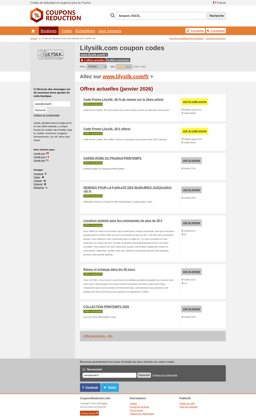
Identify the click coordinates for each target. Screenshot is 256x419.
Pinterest (38, 184)
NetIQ (104, 403)
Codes (67, 31)
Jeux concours (109, 31)
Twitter (37, 177)
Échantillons (85, 31)
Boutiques (49, 31)
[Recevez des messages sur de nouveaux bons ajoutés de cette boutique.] (52, 104)
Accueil (33, 38)
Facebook (39, 174)
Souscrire (40, 110)
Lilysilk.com (39, 153)
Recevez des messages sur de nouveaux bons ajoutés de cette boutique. (52, 92)
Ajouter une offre (187, 403)
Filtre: (83, 66)
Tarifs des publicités (188, 407)
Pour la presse (136, 410)
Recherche (216, 16)
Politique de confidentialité (47, 115)
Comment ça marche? (216, 38)
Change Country (89, 413)
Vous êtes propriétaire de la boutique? (186, 38)
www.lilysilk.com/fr (94, 54)
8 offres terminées (118, 60)
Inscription (195, 30)
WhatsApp (39, 187)
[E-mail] (109, 375)
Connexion (216, 30)
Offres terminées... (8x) (98, 336)
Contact (133, 403)
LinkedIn (38, 180)
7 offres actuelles (93, 60)
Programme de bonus (139, 407)
